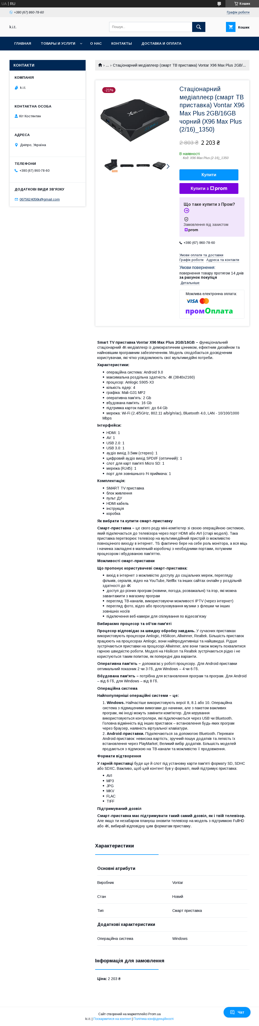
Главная (22, 43)
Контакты (121, 43)
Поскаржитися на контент (112, 1019)
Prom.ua (154, 1014)
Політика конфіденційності (153, 1019)
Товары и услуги (58, 43)
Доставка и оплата (161, 43)
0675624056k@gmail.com (40, 199)
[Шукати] (198, 27)
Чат (237, 1012)
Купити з (209, 188)
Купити (209, 174)
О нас (96, 43)
